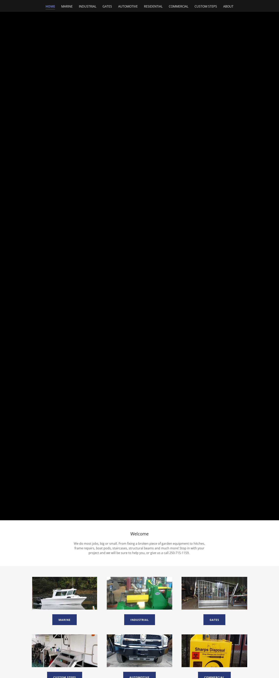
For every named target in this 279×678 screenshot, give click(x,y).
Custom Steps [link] (206, 6)
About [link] (228, 6)
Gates (214, 620)
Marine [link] (67, 6)
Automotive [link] (128, 6)
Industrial (139, 620)
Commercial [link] (178, 6)
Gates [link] (107, 6)
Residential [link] (153, 6)
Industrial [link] (87, 6)
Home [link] (50, 6)
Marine (65, 620)
